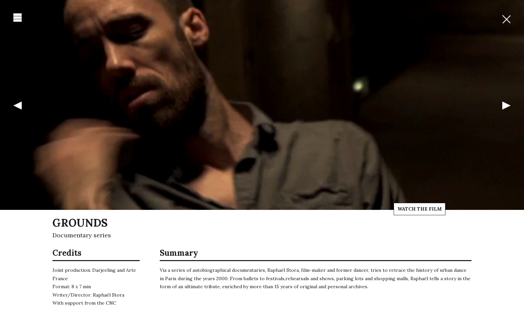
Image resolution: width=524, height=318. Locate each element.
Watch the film (419, 209)
